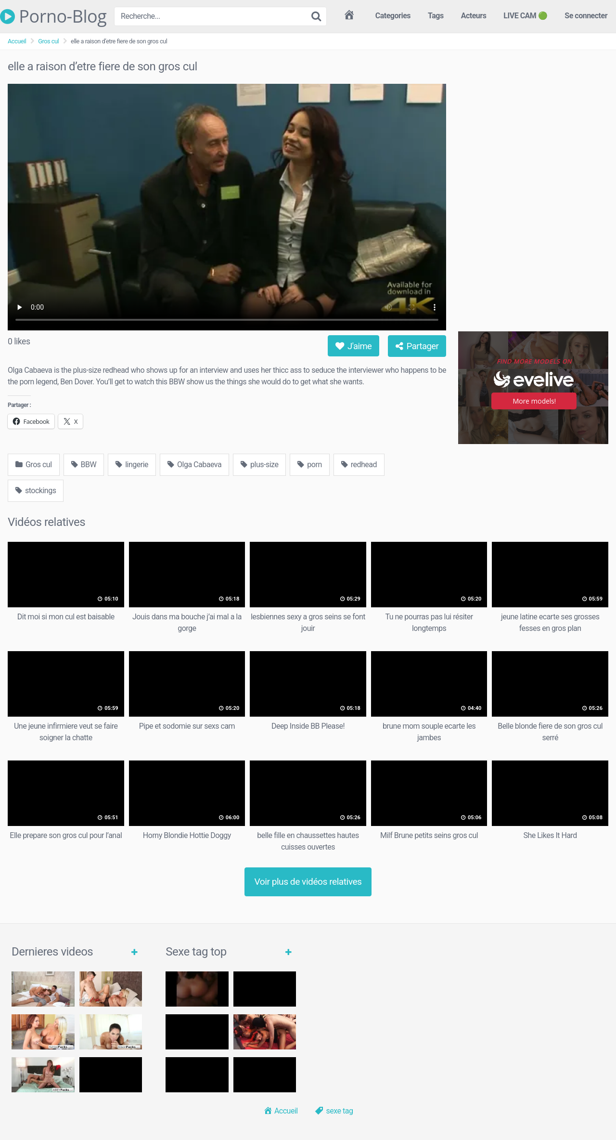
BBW (84, 464)
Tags (436, 15)
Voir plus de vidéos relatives (308, 881)
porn (309, 464)
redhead (359, 464)
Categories (393, 15)
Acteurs (474, 15)
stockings (35, 490)
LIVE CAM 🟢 (525, 15)
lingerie (132, 464)
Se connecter (586, 15)
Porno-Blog (53, 16)
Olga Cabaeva (194, 464)
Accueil (17, 41)
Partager (417, 346)
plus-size (259, 464)
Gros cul (48, 41)
